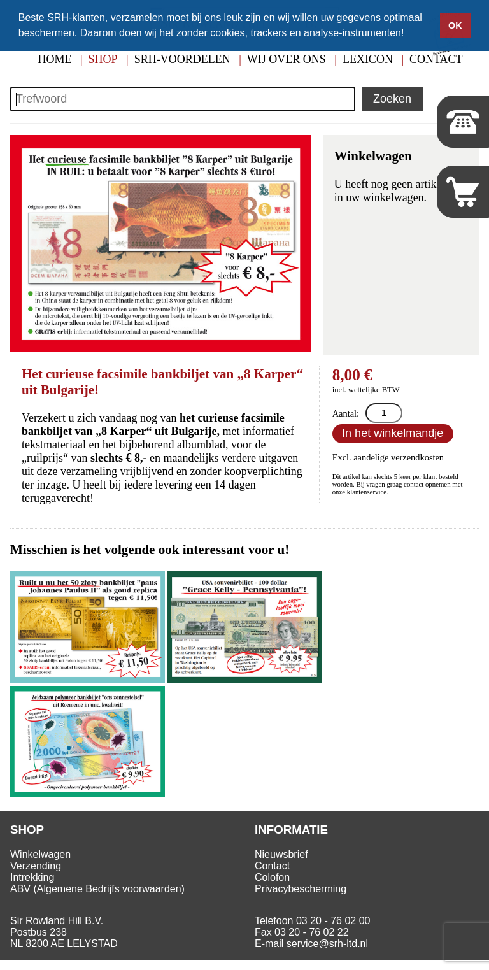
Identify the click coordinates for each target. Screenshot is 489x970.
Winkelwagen (40, 854)
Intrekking (32, 877)
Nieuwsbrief (281, 854)
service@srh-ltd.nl (327, 943)
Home (54, 59)
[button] (409, 34)
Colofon (272, 877)
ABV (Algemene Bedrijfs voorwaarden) (97, 888)
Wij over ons (286, 59)
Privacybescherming (300, 888)
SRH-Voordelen (182, 59)
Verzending (35, 865)
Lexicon (368, 59)
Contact (272, 865)
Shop (103, 59)
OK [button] (455, 25)
